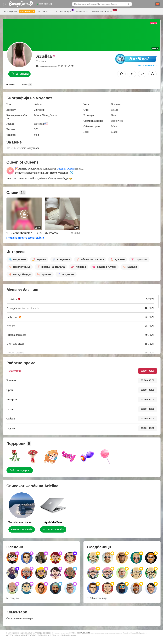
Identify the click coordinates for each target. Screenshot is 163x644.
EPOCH (72, 633)
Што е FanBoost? (147, 65)
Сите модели (10, 11)
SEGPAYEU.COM (83, 633)
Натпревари (82, 11)
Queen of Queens (66, 168)
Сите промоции (64, 11)
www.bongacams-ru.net (42, 633)
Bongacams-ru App (102, 11)
